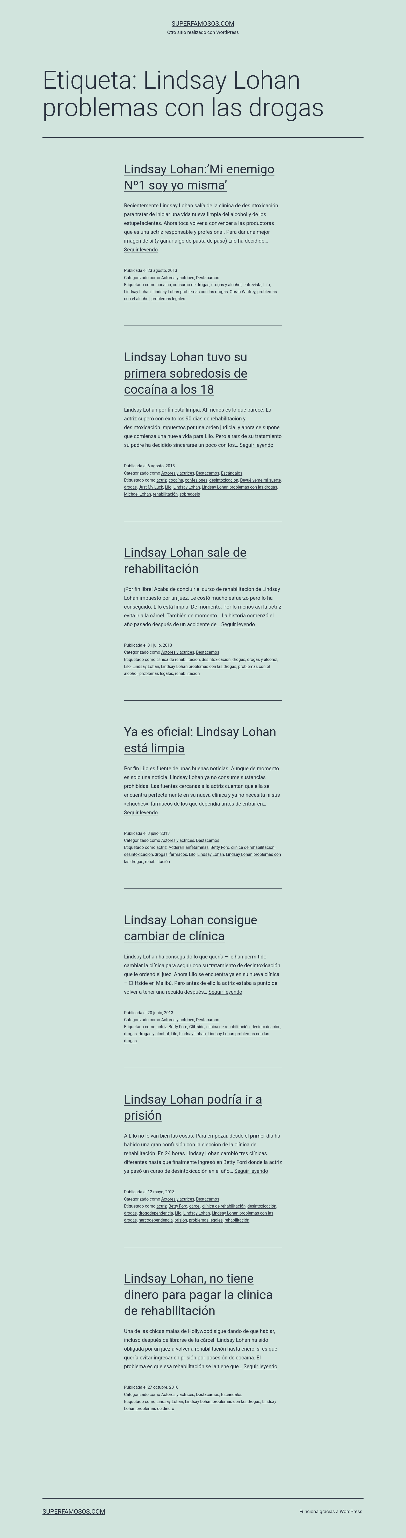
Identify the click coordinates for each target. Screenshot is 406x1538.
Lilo (266, 284)
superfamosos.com (203, 23)
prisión (181, 1220)
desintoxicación (223, 480)
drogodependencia (156, 1213)
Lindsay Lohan (137, 291)
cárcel (194, 1206)
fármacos (178, 854)
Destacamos (207, 277)
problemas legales (168, 298)
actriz (161, 480)
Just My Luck (151, 487)
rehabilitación (165, 494)
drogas (130, 487)
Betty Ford (220, 847)
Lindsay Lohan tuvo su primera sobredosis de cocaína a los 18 (185, 373)
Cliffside (197, 1026)
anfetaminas (197, 847)
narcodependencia (155, 1220)
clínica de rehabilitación (178, 659)
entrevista (252, 284)
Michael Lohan (137, 494)
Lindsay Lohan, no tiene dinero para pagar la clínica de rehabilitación (198, 1294)
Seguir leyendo (141, 249)
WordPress (351, 1511)
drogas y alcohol (226, 284)
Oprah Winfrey (242, 291)
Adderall (176, 847)
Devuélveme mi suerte (260, 480)
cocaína (163, 284)
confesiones (196, 480)
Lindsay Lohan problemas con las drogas (190, 291)
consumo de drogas (191, 284)
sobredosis (190, 494)
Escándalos (231, 473)
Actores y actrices (177, 277)
